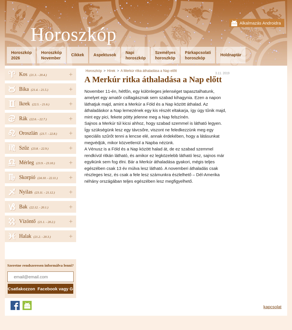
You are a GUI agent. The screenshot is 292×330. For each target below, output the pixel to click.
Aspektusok (105, 55)
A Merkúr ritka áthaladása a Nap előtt (149, 71)
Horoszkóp (74, 35)
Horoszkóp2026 (21, 55)
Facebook (15, 305)
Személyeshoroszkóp (165, 55)
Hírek (111, 71)
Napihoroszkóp (135, 55)
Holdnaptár (231, 55)
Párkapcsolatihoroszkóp (198, 55)
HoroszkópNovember (51, 55)
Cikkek (77, 55)
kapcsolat (272, 306)
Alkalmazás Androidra (260, 23)
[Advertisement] (132, 227)
